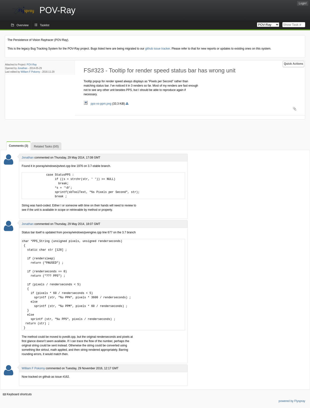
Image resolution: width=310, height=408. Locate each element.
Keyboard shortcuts (17, 394)
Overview (23, 25)
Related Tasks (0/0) (46, 146)
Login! (303, 3)
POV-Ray (32, 64)
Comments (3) (18, 145)
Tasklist (44, 25)
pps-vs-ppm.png (98, 103)
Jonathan (22, 68)
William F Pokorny (30, 71)
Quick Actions (293, 63)
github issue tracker (157, 48)
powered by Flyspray (292, 401)
